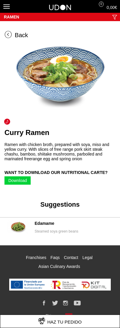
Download (17, 180)
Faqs (55, 257)
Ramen (11, 17)
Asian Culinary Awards (59, 266)
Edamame (44, 223)
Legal (87, 257)
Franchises (36, 257)
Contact (71, 257)
